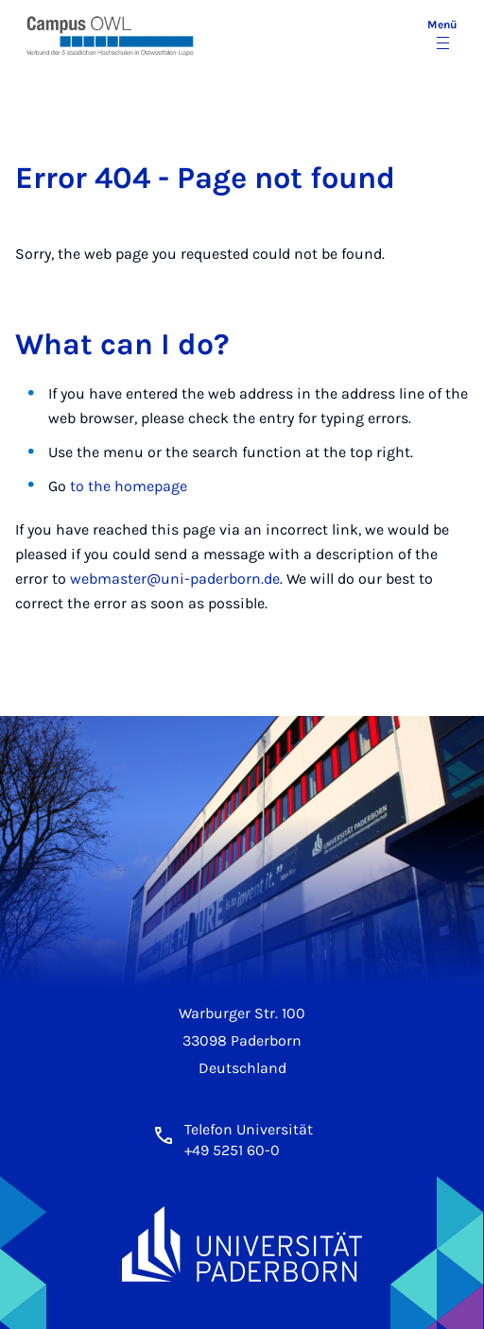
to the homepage (128, 486)
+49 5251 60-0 (232, 1150)
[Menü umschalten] (442, 36)
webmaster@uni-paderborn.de (175, 579)
